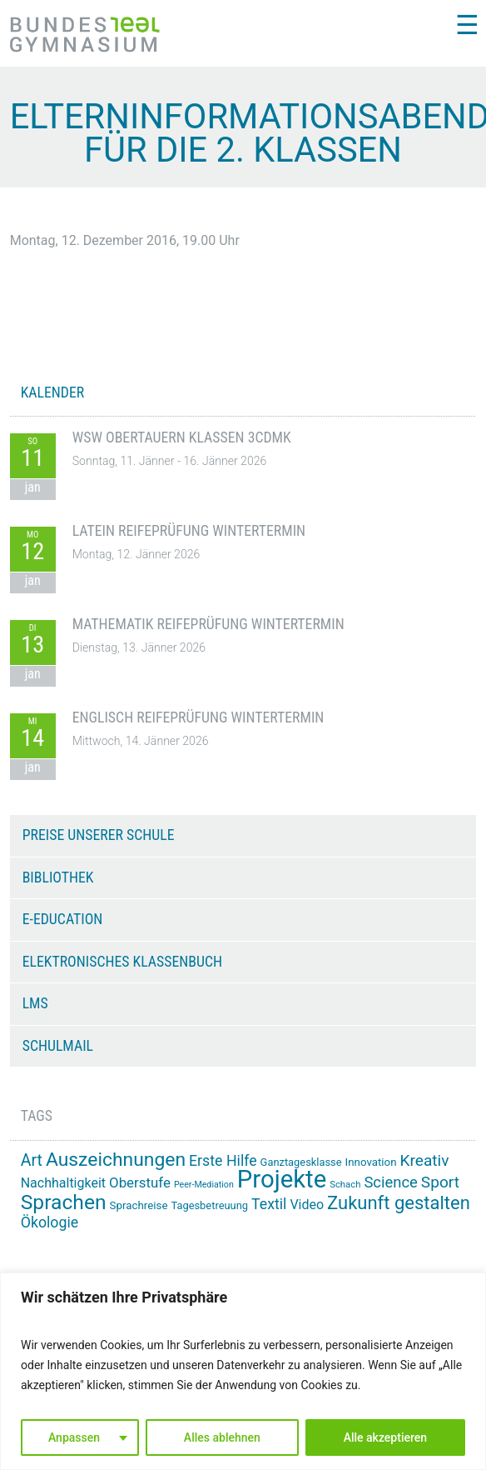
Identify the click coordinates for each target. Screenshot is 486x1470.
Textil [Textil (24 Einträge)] (268, 1204)
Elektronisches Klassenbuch (122, 961)
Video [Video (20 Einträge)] (307, 1204)
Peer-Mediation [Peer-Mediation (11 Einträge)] (204, 1184)
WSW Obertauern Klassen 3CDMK (181, 437)
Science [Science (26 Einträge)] (390, 1182)
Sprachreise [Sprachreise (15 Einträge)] (139, 1205)
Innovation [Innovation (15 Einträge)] (371, 1162)
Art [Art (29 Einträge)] (31, 1160)
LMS (35, 1003)
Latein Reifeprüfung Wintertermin (188, 530)
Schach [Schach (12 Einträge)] (345, 1184)
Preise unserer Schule (98, 835)
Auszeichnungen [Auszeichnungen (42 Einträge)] (116, 1159)
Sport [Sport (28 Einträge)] (440, 1182)
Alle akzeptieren (385, 1437)
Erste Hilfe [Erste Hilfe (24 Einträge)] (223, 1160)
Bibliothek (58, 877)
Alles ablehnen (222, 1437)
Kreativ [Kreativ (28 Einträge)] (424, 1160)
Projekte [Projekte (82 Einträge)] (281, 1179)
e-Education (62, 919)
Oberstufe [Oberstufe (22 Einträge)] (140, 1182)
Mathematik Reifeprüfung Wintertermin (208, 624)
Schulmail (57, 1046)
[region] (243, 1371)
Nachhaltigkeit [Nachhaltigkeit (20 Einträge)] (63, 1183)
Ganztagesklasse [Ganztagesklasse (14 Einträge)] (301, 1162)
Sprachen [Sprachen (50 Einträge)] (64, 1202)
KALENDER (53, 392)
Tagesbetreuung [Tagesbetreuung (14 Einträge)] (209, 1205)
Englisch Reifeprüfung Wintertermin (198, 717)
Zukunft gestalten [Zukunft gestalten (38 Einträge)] (398, 1202)
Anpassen (74, 1437)
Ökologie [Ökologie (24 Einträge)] (50, 1222)
